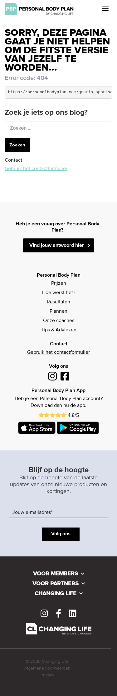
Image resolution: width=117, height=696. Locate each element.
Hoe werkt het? (58, 292)
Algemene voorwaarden (47, 668)
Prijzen (58, 283)
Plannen (58, 311)
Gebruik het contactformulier (36, 168)
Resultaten (58, 302)
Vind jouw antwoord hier (56, 245)
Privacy (47, 675)
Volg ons (61, 534)
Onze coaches (58, 320)
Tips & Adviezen (58, 330)
